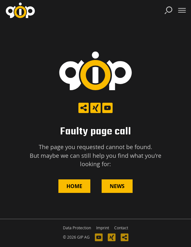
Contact (121, 228)
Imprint (102, 228)
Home (74, 186)
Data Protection (77, 228)
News (117, 186)
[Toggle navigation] (182, 10)
